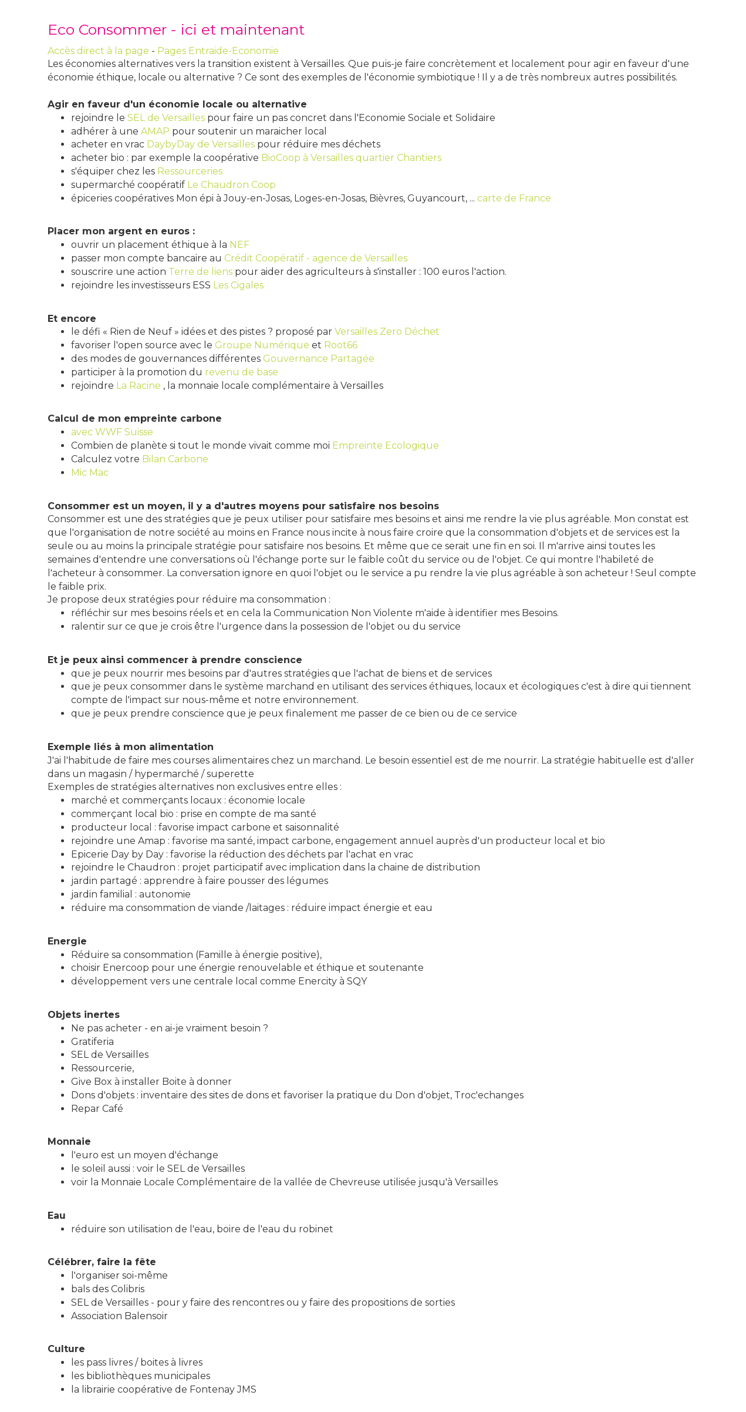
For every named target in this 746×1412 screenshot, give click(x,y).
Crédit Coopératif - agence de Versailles (315, 258)
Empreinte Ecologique (385, 445)
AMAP (155, 131)
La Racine (138, 385)
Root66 (340, 345)
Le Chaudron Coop (231, 184)
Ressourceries (189, 171)
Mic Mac (90, 472)
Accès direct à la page (98, 50)
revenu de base (241, 372)
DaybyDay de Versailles (201, 144)
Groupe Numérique (262, 345)
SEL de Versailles (166, 117)
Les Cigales (238, 285)
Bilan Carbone (175, 459)
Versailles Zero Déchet (387, 331)
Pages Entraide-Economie (218, 50)
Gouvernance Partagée (318, 358)
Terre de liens (200, 271)
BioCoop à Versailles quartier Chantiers (351, 157)
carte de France (514, 198)
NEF (239, 244)
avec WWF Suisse (112, 432)
